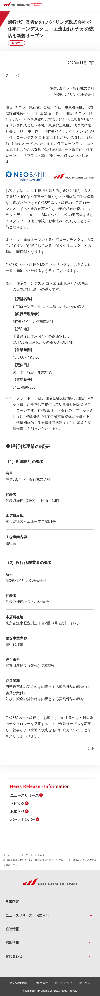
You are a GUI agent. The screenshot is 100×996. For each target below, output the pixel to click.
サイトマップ (63, 983)
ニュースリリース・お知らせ (29, 855)
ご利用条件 (41, 983)
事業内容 (12, 901)
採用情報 (12, 942)
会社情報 (12, 929)
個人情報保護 (18, 983)
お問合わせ (14, 956)
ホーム (6, 855)
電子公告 (84, 983)
